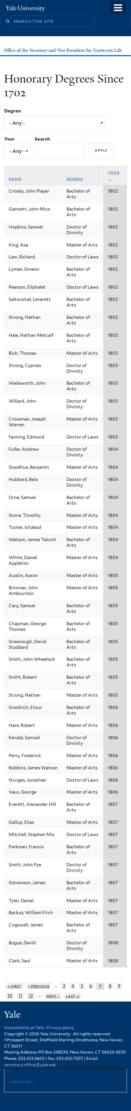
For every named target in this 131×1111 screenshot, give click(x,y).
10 (9, 995)
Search (42, 139)
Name (15, 178)
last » (73, 995)
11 (20, 995)
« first (14, 985)
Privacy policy (60, 1027)
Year (9, 139)
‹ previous (38, 985)
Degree (12, 111)
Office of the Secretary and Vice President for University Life (63, 50)
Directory (21, 1081)
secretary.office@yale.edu (30, 1064)
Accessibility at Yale (24, 1027)
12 (31, 995)
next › (53, 995)
